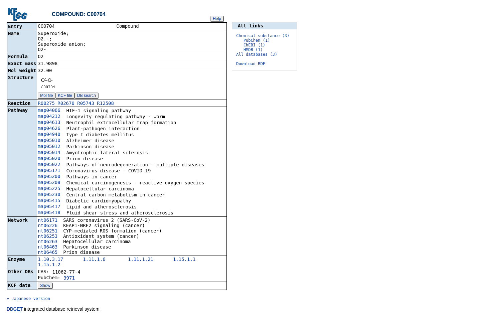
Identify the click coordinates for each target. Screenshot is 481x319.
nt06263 (47, 242)
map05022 (49, 165)
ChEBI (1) (254, 45)
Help (217, 18)
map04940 (49, 135)
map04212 (49, 117)
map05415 (49, 201)
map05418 (49, 213)
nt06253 (47, 237)
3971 (69, 278)
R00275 (46, 104)
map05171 (49, 171)
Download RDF (250, 63)
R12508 (105, 104)
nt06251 (47, 231)
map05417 (49, 207)
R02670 (65, 104)
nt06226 (47, 226)
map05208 (49, 183)
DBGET (15, 309)
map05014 (49, 153)
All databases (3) (256, 54)
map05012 (49, 147)
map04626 (49, 129)
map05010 (49, 141)
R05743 (85, 104)
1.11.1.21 (140, 260)
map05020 (49, 159)
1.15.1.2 (49, 265)
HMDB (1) (253, 49)
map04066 (49, 111)
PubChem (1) (257, 40)
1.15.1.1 (184, 260)
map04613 (49, 123)
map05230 (49, 195)
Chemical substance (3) (262, 35)
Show (45, 286)
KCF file (65, 96)
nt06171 (47, 220)
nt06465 (47, 253)
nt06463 (47, 247)
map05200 (49, 177)
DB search (86, 96)
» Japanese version (28, 299)
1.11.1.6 (94, 260)
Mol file (46, 96)
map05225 (49, 189)
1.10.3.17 (50, 260)
